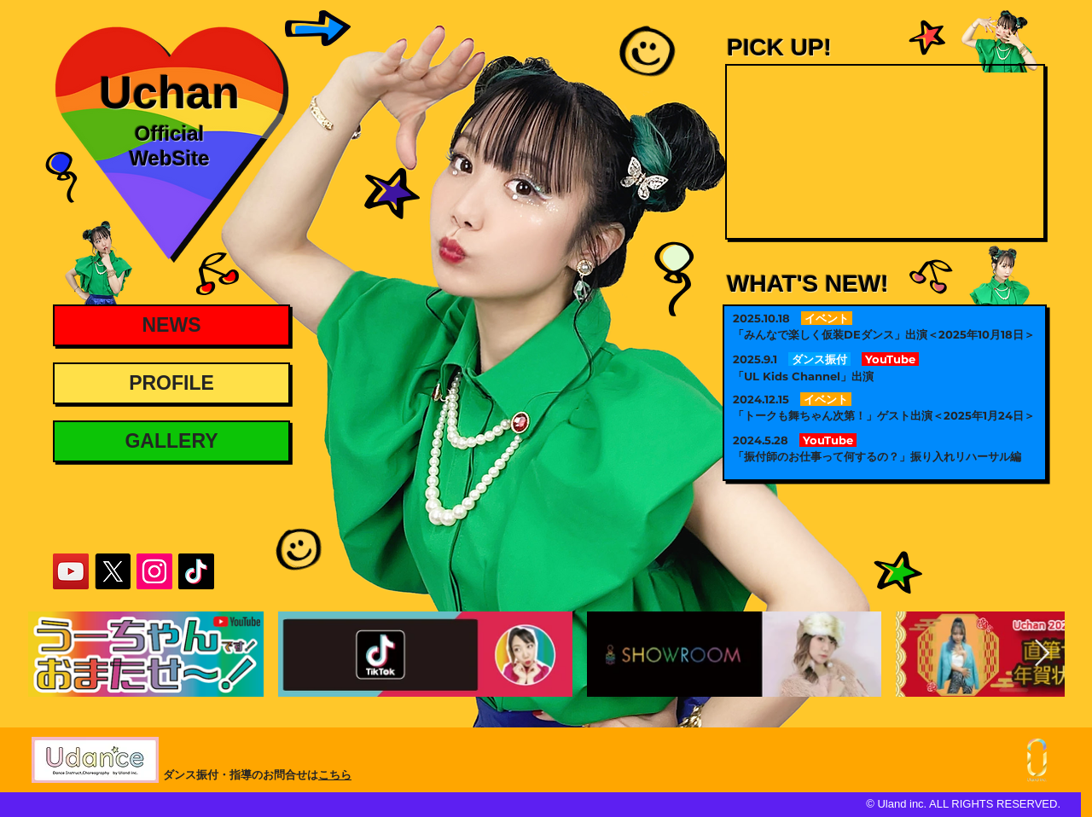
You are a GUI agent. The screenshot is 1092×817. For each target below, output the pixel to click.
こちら (334, 774)
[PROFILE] (171, 383)
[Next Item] (1041, 653)
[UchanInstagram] (154, 571)
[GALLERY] (171, 441)
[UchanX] (113, 571)
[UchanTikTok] (196, 571)
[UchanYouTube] (71, 571)
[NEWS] (171, 325)
